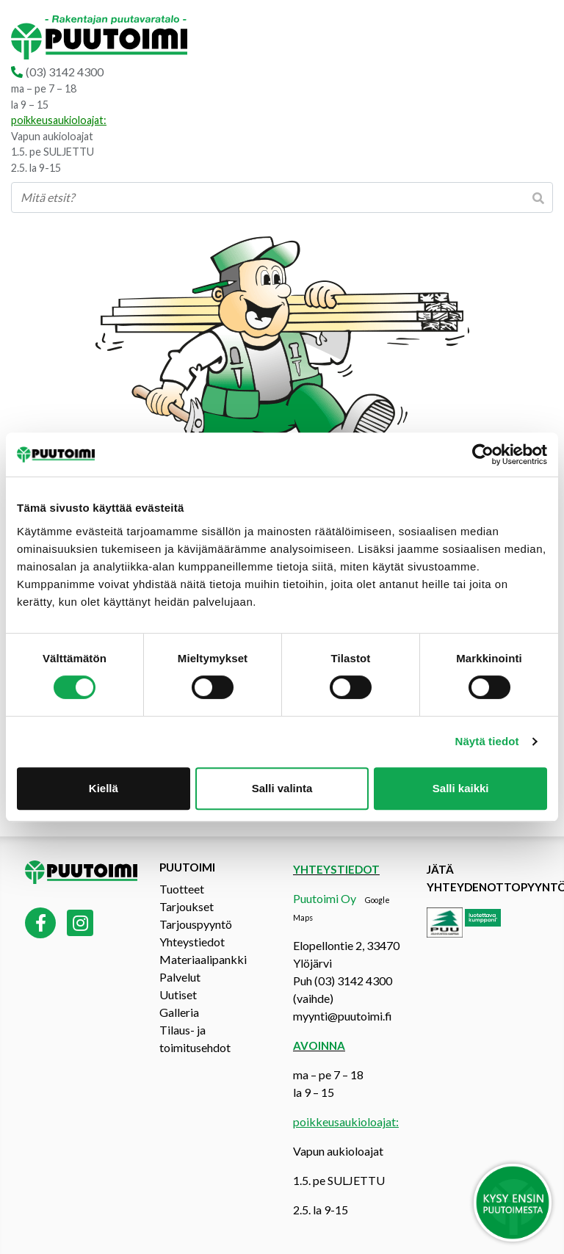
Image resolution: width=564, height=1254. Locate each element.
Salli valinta (282, 788)
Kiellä (103, 788)
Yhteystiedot (192, 942)
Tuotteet (181, 889)
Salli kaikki (461, 788)
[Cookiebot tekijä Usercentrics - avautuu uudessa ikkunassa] (483, 454)
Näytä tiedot (487, 741)
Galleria (179, 1012)
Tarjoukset (186, 906)
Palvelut (179, 977)
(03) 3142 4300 (65, 72)
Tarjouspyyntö (195, 924)
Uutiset (178, 994)
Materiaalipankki (203, 959)
